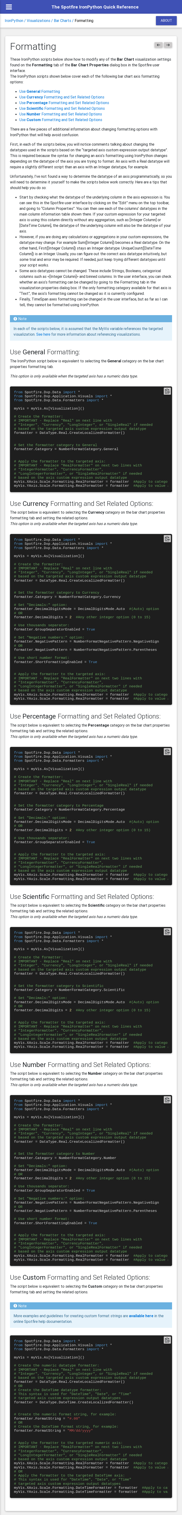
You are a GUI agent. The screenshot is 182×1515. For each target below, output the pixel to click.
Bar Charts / (64, 22)
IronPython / (16, 22)
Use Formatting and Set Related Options (61, 97)
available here (141, 1315)
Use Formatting (39, 91)
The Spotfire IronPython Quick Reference (95, 7)
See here (43, 334)
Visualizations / (40, 22)
